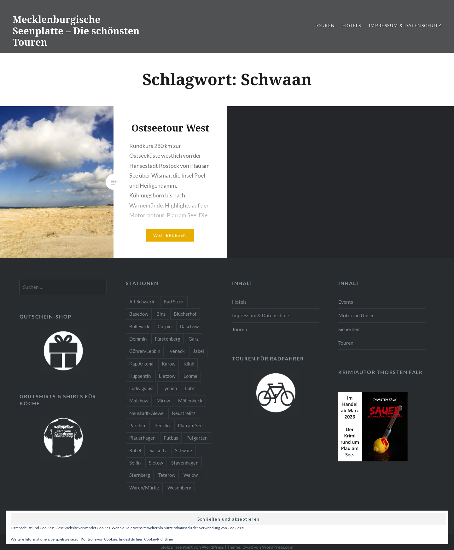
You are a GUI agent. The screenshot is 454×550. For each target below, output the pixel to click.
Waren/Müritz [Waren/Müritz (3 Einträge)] (144, 487)
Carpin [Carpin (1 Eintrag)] (165, 326)
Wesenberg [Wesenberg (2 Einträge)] (179, 487)
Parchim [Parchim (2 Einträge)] (137, 425)
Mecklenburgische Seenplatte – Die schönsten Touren (76, 31)
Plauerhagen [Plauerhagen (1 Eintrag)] (142, 438)
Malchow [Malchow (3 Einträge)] (138, 400)
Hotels (351, 25)
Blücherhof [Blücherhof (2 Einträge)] (185, 314)
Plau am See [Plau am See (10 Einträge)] (190, 425)
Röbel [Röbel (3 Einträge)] (135, 450)
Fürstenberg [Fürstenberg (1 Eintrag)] (167, 339)
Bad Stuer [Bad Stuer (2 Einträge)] (174, 301)
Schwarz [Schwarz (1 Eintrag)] (183, 450)
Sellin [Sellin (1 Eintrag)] (135, 462)
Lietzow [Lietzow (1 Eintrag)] (167, 376)
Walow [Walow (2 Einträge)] (190, 475)
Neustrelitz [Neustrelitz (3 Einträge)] (183, 413)
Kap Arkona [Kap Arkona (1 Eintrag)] (141, 363)
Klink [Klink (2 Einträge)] (188, 363)
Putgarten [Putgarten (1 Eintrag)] (196, 438)
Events (345, 302)
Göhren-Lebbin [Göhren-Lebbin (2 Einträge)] (144, 351)
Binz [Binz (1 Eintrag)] (161, 314)
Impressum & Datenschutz (405, 25)
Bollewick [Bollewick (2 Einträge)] (139, 326)
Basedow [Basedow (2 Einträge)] (138, 314)
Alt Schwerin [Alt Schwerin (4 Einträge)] (142, 301)
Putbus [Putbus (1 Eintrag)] (171, 438)
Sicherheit (349, 329)
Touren (325, 25)
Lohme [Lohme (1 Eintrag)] (190, 376)
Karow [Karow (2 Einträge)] (168, 363)
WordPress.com (278, 547)
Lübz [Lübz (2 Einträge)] (190, 388)
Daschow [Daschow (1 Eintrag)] (189, 326)
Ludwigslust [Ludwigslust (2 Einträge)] (141, 388)
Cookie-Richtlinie (158, 539)
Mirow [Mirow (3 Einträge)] (163, 400)
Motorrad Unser (356, 315)
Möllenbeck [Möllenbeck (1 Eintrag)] (190, 400)
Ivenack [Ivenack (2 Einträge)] (176, 351)
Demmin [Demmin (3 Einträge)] (138, 339)
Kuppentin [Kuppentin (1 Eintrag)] (140, 376)
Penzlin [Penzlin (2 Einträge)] (162, 425)
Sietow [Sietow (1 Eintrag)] (156, 462)
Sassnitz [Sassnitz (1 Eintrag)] (158, 450)
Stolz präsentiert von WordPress (192, 547)
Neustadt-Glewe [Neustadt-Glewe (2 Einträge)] (146, 413)
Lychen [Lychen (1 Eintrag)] (169, 388)
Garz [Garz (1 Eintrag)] (194, 339)
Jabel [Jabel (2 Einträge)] (198, 351)
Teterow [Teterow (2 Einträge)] (166, 475)
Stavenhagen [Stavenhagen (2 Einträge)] (184, 462)
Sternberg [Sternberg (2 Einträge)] (139, 475)
